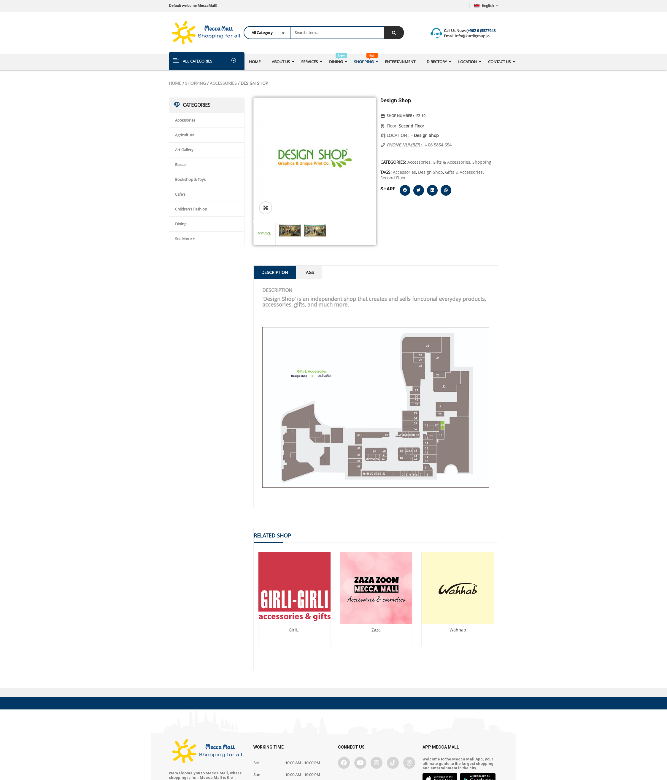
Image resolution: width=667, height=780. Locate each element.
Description (274, 272)
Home (175, 83)
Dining (180, 223)
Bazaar (181, 164)
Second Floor (411, 126)
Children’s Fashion (191, 209)
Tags (309, 272)
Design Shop (426, 135)
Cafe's (180, 194)
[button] (405, 190)
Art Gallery (184, 149)
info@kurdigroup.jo (472, 36)
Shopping (195, 83)
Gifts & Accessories (451, 162)
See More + (185, 238)
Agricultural (185, 135)
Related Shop (272, 535)
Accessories (223, 83)
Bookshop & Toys (190, 179)
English (484, 5)
